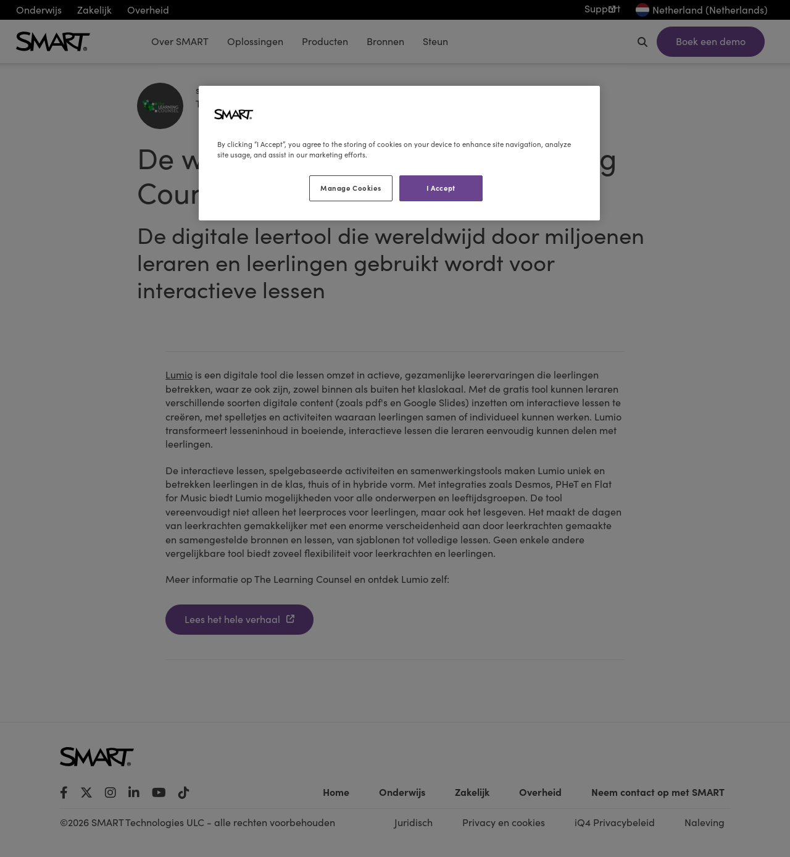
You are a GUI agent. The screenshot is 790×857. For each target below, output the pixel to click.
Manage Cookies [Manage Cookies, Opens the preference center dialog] (350, 188)
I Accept (440, 188)
